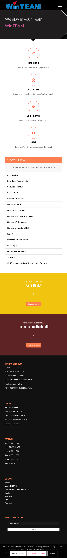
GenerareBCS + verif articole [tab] (20, 216)
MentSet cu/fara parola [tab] (17, 239)
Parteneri (9, 496)
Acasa (7, 482)
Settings (52, 553)
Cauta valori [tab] (12, 193)
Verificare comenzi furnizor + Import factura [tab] (27, 263)
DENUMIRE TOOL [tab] (16, 160)
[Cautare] (52, 5)
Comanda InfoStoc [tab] (15, 198)
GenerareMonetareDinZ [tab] (18, 228)
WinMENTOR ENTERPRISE (17, 489)
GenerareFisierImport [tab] (17, 222)
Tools (7, 493)
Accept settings (18, 553)
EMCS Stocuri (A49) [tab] (16, 210)
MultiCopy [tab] (12, 245)
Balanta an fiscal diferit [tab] (17, 181)
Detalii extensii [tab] (14, 204)
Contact (8, 503)
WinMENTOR (11, 486)
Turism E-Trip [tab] (13, 257)
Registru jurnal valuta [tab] (16, 251)
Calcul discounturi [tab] (15, 187)
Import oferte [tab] (13, 234)
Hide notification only (36, 553)
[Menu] (58, 5)
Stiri (7, 500)
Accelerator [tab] (12, 175)
